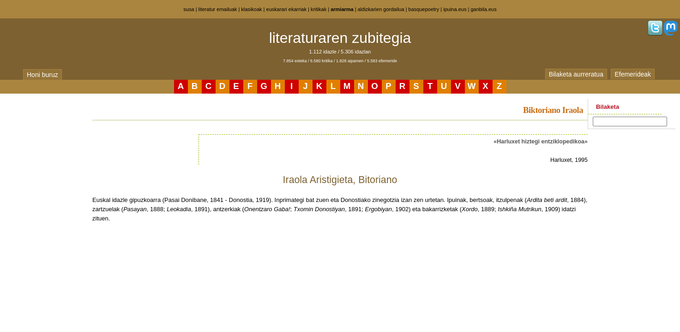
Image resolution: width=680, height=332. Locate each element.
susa (188, 9)
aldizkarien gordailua (381, 9)
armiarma (342, 9)
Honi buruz (42, 74)
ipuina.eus (454, 9)
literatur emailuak (218, 9)
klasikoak (251, 9)
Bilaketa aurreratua (576, 74)
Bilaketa (607, 106)
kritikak (318, 9)
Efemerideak (632, 74)
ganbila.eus (483, 9)
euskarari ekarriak (286, 9)
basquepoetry (424, 9)
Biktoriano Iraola (553, 110)
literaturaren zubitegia (340, 38)
